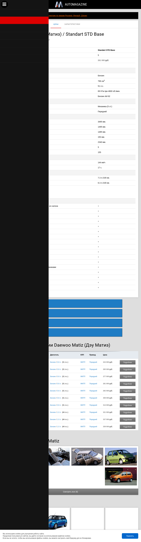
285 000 (18, 513)
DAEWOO (9, 24)
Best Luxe (27, 385)
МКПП (83, 335)
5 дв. (14, 335)
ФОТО (33, 24)
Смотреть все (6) (70, 465)
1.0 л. (59, 385)
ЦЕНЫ (56, 24)
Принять (130, 536)
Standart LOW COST (31, 335)
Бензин (53, 335)
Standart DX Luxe (30, 364)
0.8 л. (59, 335)
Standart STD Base (31, 342)
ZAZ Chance (19, 508)
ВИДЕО (44, 24)
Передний (93, 335)
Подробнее (127, 335)
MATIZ (21, 24)
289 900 (52, 513)
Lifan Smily (53, 508)
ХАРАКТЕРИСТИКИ (72, 24)
